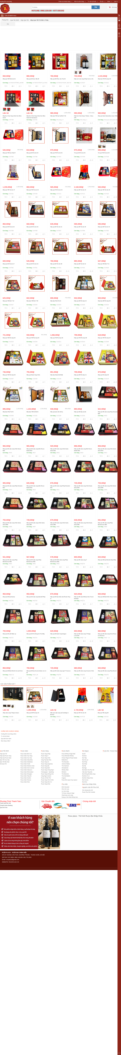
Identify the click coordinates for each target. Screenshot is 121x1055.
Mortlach (64, 772)
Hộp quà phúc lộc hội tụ (56, 411)
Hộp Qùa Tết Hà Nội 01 (32, 411)
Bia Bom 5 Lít (86, 776)
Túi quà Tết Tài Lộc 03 (104, 152)
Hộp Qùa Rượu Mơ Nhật (56, 374)
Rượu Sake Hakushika (27, 760)
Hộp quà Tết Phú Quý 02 (9, 337)
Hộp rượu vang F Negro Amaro (35, 712)
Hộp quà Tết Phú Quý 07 (104, 337)
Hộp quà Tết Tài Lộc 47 (9, 189)
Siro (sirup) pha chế (87, 790)
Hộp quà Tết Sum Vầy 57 (9, 152)
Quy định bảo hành (6, 738)
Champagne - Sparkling (47, 772)
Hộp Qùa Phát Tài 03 (8, 411)
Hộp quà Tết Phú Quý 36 (56, 337)
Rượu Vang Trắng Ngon (47, 770)
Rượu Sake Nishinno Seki (27, 766)
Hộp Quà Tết (3, 754)
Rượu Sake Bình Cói (26, 754)
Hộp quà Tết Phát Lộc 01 (9, 78)
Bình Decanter (65, 787)
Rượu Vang (44, 751)
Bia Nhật (84, 764)
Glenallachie (65, 768)
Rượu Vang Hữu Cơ (46, 782)
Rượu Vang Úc (45, 762)
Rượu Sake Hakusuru (26, 770)
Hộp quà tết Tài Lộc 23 (8, 226)
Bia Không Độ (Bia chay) (89, 774)
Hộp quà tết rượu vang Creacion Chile (84, 670)
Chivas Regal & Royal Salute (69, 758)
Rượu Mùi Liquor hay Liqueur (69, 780)
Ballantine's (65, 760)
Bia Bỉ (84, 754)
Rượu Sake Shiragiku (26, 774)
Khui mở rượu (65, 789)
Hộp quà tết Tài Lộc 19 (104, 226)
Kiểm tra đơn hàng (79, 1)
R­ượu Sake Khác (25, 782)
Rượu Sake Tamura (26, 780)
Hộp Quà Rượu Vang (5, 756)
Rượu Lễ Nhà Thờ (46, 778)
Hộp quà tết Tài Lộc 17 (8, 263)
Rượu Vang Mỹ (45, 766)
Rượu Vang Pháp (45, 754)
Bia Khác (84, 782)
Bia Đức (84, 756)
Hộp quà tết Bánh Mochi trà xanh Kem (13, 670)
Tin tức (102, 1)
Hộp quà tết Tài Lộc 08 (56, 263)
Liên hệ (116, 1)
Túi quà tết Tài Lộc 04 (79, 152)
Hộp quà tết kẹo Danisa (9, 596)
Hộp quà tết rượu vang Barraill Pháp (35, 596)
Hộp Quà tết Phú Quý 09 (104, 300)
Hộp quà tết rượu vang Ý (80, 559)
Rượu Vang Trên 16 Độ (47, 780)
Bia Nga (84, 768)
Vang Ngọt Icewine (46, 776)
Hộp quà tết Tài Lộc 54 (32, 152)
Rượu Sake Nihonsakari (27, 772)
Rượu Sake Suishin (26, 778)
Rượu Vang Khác (45, 784)
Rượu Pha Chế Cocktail (88, 792)
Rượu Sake (24, 751)
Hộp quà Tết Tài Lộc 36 (104, 712)
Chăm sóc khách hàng (64, 1)
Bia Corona (85, 780)
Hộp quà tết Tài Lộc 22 (32, 226)
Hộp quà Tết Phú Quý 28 (9, 374)
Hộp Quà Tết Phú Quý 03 (104, 78)
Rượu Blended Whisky (68, 756)
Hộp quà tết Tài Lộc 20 (80, 226)
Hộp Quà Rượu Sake (5, 758)
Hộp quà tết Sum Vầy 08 (32, 78)
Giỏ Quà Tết (3, 764)
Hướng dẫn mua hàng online (8, 734)
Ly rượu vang (65, 791)
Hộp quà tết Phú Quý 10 (56, 712)
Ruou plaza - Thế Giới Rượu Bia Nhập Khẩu (85, 816)
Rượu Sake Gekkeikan (27, 762)
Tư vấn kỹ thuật (92, 1)
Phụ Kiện (65, 784)
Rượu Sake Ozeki (25, 764)
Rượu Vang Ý (44, 756)
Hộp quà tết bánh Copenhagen (58, 633)
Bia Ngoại (85, 751)
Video (108, 1)
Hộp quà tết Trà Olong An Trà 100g (35, 633)
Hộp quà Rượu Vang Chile (33, 374)
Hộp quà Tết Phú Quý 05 (32, 337)
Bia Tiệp (84, 758)
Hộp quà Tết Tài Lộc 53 (56, 152)
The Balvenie (65, 774)
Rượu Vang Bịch (45, 768)
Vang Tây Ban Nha (46, 760)
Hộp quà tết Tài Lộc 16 (32, 263)
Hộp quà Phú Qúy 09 (103, 374)
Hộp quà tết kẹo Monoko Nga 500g (107, 559)
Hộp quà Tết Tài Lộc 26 (104, 189)
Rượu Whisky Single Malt (68, 754)
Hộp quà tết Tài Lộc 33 (80, 189)
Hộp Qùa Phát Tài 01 (55, 300)
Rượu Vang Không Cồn (47, 774)
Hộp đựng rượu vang (67, 795)
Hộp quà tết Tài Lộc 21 (56, 226)
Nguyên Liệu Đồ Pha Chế (90, 787)
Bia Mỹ (84, 766)
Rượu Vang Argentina (47, 764)
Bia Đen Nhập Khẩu (87, 778)
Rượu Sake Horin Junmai (27, 768)
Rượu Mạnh (65, 751)
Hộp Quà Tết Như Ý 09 (32, 300)
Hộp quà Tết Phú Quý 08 (80, 337)
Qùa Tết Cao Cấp (4, 760)
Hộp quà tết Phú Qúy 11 (80, 374)
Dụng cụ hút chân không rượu (70, 797)
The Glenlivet (65, 766)
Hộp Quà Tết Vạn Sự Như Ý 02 (58, 116)
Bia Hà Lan (85, 760)
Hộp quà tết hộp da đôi (80, 411)
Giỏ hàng (114, 7)
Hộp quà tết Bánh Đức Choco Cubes (107, 596)
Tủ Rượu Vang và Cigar (68, 793)
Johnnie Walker (66, 764)
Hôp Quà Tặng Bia (87, 772)
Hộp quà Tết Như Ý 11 (103, 263)
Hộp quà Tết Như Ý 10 (8, 300)
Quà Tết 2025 (4, 751)
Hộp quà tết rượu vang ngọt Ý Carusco (60, 670)
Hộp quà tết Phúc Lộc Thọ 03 (58, 78)
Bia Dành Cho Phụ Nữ (88, 770)
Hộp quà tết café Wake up (9, 633)
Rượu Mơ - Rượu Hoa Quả (111, 751)
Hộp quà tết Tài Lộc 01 (80, 263)
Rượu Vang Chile (45, 758)
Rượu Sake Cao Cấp (26, 758)
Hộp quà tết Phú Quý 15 (80, 300)
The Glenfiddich (66, 776)
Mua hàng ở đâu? (5, 741)
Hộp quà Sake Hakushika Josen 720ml (108, 116)
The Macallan (65, 762)
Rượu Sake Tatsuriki (26, 776)
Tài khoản (119, 26)
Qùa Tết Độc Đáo (4, 762)
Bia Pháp (84, 762)
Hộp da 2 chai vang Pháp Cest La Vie (83, 78)
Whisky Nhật (65, 770)
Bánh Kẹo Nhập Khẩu (89, 784)
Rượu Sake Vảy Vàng (26, 756)
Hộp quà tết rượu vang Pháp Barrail (107, 670)
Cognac (64, 778)
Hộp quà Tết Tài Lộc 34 (56, 189)
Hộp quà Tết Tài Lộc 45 (32, 189)
